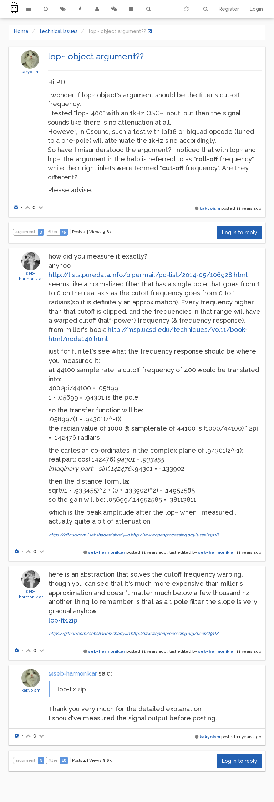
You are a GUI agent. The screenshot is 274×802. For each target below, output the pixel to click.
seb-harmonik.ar (106, 552)
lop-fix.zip (63, 620)
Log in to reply (239, 232)
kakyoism (30, 71)
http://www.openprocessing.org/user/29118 (174, 534)
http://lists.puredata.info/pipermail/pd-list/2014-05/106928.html (148, 274)
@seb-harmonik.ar (73, 673)
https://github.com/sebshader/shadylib (89, 534)
